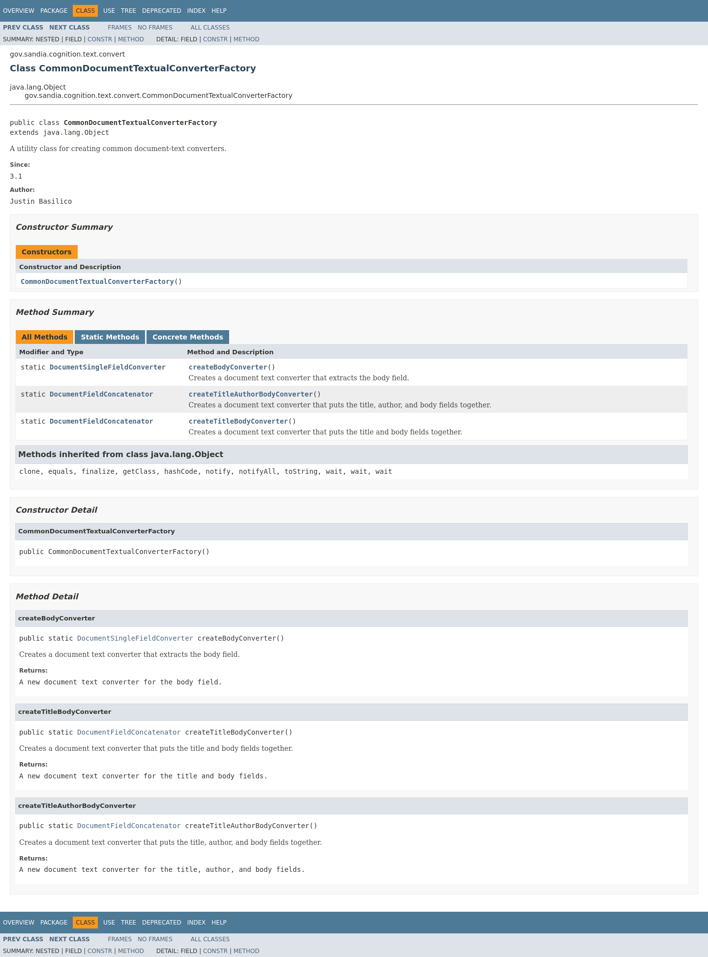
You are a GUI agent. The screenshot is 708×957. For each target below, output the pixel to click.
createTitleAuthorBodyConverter (251, 394)
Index (196, 10)
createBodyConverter (228, 367)
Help (219, 10)
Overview (18, 10)
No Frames (155, 27)
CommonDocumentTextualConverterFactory (97, 281)
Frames (120, 27)
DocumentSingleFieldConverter (108, 367)
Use (109, 10)
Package (53, 10)
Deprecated (161, 10)
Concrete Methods (187, 337)
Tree (128, 10)
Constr (100, 39)
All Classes (210, 27)
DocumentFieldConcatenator (101, 394)
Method (131, 39)
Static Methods (110, 337)
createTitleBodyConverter (238, 421)
